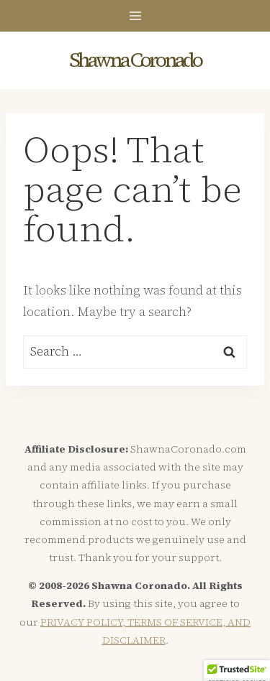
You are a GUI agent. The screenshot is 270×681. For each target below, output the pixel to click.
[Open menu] (135, 15)
